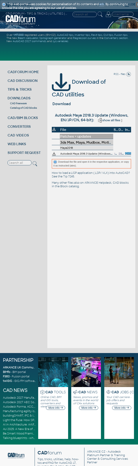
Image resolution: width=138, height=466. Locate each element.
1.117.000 (18, 34)
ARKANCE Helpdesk (97, 183)
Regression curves (84, 38)
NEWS (88, 392)
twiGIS (7, 381)
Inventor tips (82, 34)
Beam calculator (28, 38)
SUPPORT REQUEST (24, 153)
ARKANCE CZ (96, 451)
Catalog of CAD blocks (23, 107)
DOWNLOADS (19, 98)
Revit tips (96, 34)
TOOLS (55, 392)
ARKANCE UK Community (20, 367)
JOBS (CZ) (124, 392)
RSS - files (122, 74)
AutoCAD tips (65, 34)
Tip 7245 (68, 176)
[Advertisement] (69, 51)
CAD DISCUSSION (23, 81)
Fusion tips (121, 34)
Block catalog (69, 186)
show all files (110, 120)
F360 (6, 376)
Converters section (116, 38)
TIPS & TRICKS (20, 89)
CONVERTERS (19, 126)
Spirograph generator (53, 38)
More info (55, 407)
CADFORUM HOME (23, 72)
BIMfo (6, 372)
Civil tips (108, 34)
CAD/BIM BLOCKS (23, 118)
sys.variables (60, 41)
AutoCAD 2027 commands (29, 41)
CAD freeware (18, 103)
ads (101, 4)
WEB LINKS (17, 144)
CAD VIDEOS (18, 135)
